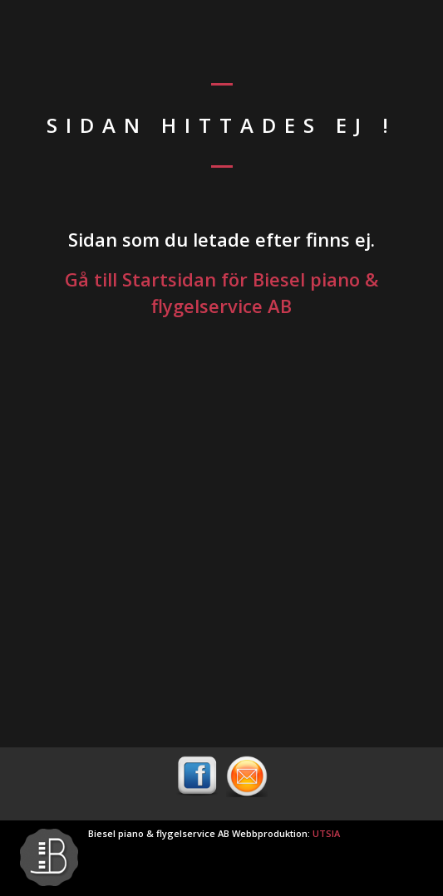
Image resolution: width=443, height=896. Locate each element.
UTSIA (326, 833)
